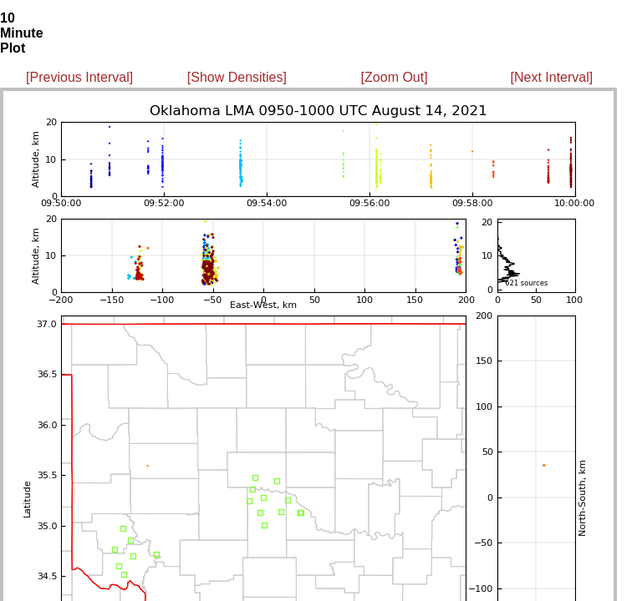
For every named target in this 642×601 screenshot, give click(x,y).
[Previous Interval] (79, 77)
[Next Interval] (552, 77)
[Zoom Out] (394, 77)
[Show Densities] (237, 77)
